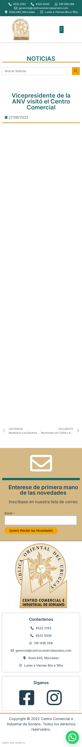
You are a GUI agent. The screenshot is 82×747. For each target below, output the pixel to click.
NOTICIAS (41, 58)
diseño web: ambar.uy (13, 742)
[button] (61, 29)
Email (10, 513)
